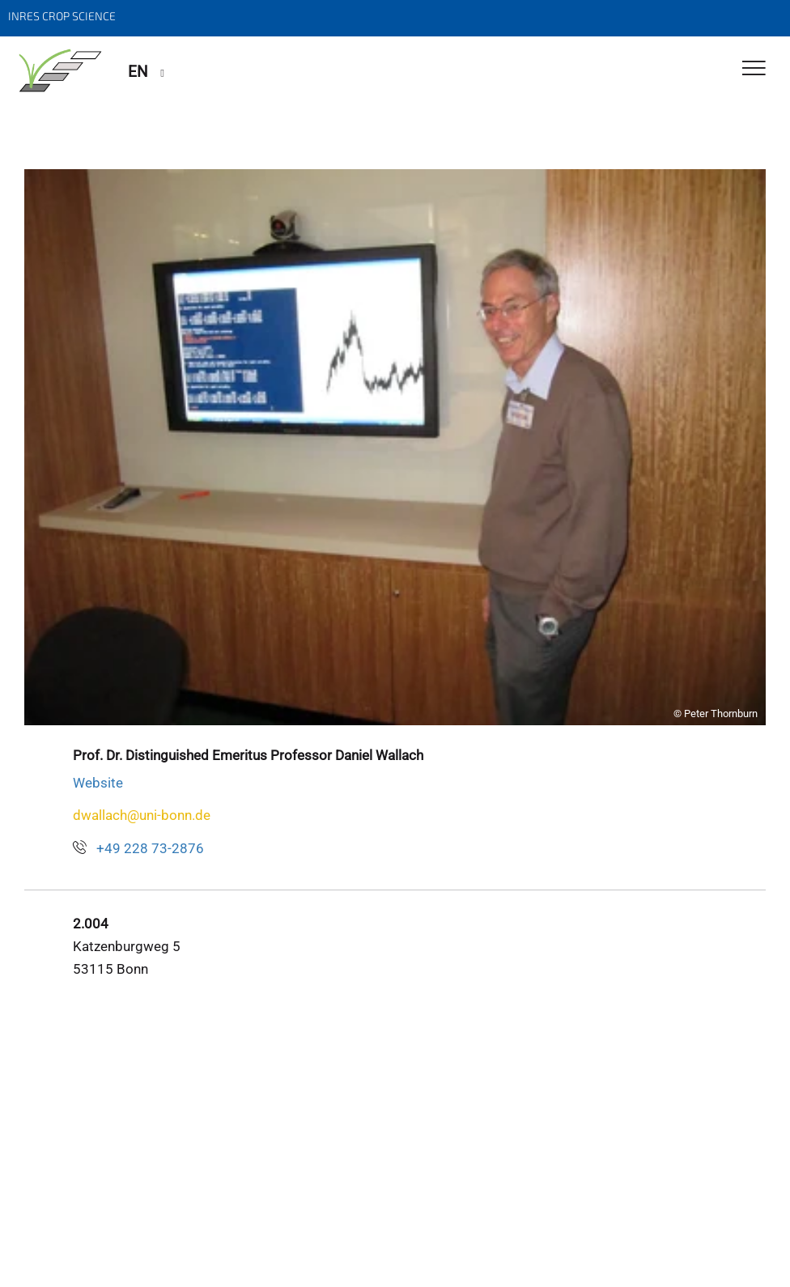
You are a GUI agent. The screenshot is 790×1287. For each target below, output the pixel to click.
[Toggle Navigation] (754, 69)
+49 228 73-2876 (150, 848)
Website (98, 783)
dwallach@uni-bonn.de (141, 815)
